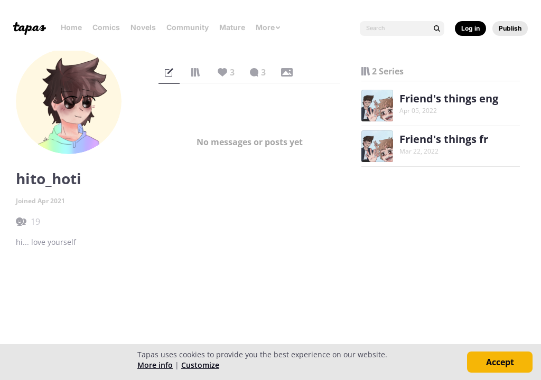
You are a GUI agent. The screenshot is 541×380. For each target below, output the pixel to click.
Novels (143, 27)
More (268, 27)
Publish (510, 28)
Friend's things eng (448, 98)
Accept (500, 362)
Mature (232, 27)
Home (71, 27)
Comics (106, 27)
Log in (470, 28)
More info (155, 365)
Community (187, 27)
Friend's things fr (443, 139)
